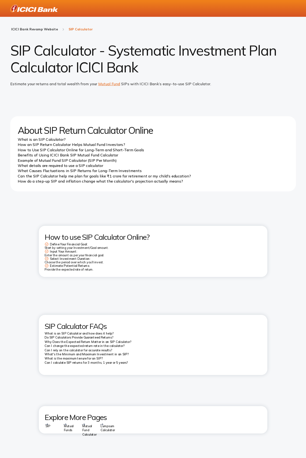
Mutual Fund (109, 83)
